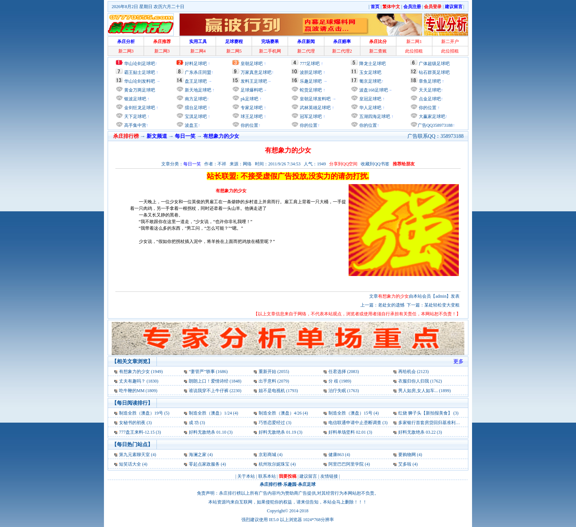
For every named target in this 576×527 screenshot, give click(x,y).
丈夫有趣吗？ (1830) (138, 381)
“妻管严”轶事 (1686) (208, 371)
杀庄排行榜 (271, 484)
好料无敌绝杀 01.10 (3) (211, 432)
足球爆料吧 (252, 90)
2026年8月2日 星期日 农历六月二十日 (148, 6)
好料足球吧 (196, 63)
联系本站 (267, 476)
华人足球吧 (369, 107)
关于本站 (246, 476)
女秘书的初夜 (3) (135, 422)
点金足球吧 (429, 98)
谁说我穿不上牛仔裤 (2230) (215, 390)
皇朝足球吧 (252, 63)
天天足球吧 (429, 90)
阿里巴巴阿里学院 (346, 464)
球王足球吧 (251, 116)
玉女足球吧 (370, 72)
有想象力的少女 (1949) (141, 371)
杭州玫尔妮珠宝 (274, 464)
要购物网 (407, 454)
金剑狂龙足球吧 (139, 107)
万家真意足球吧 (256, 72)
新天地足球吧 (197, 90)
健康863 (336, 454)
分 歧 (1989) (339, 381)
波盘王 (191, 125)
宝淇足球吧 (196, 116)
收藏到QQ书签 (375, 163)
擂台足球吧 (195, 107)
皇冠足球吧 (369, 98)
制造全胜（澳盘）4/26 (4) (283, 413)
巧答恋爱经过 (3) (275, 422)
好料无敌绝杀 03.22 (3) (420, 432)
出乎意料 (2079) (274, 381)
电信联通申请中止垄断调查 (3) (358, 422)
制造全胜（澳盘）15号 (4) (353, 413)
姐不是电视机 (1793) (278, 390)
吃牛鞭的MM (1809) (138, 390)
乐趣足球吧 (311, 81)
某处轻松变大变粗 (442, 305)
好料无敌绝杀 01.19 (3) (280, 432)
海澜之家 (197, 454)
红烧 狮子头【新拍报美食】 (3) (428, 413)
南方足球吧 (195, 98)
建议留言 (308, 476)
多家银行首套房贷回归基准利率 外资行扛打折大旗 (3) (450, 422)
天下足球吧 (134, 116)
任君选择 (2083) (343, 371)
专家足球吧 (251, 107)
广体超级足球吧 (434, 63)
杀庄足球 (307, 484)
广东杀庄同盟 (198, 72)
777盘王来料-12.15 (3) (140, 432)
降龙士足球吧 (372, 63)
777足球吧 (310, 63)
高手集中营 (134, 125)
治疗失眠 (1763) (343, 390)
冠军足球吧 (310, 116)
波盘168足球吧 (373, 90)
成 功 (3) (197, 422)
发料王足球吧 (254, 81)
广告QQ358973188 (435, 125)
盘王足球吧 (196, 81)
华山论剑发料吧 (139, 81)
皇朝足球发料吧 (315, 98)
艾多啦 (404, 464)
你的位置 (249, 125)
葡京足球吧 (370, 81)
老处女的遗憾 (391, 305)
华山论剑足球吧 (139, 63)
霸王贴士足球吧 (139, 72)
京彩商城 (267, 454)
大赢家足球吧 (431, 116)
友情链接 (329, 476)
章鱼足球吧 (430, 81)
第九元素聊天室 (134, 454)
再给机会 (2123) (413, 371)
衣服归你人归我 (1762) (420, 381)
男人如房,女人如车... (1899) (424, 390)
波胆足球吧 (311, 72)
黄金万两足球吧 (139, 90)
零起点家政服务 (204, 464)
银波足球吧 (135, 98)
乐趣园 (289, 484)
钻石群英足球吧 (434, 72)
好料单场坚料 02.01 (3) (350, 432)
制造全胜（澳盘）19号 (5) (144, 413)
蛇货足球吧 (311, 90)
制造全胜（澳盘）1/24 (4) (213, 413)
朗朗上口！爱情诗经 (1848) (215, 381)
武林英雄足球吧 (315, 107)
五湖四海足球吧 (374, 116)
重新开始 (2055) (274, 371)
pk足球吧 (249, 98)
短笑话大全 (130, 464)
